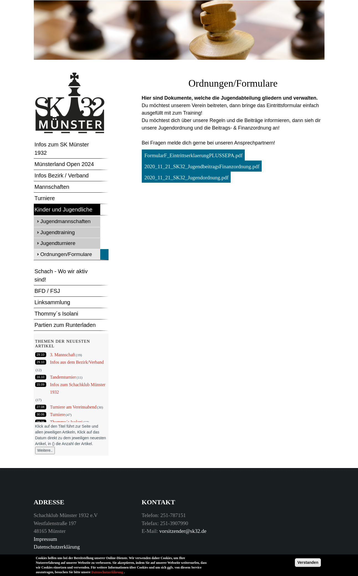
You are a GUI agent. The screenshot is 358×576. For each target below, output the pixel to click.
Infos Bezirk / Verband (62, 175)
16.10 (41, 377)
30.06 (41, 414)
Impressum (45, 539)
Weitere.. (45, 450)
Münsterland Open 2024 (64, 164)
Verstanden (307, 564)
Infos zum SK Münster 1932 (62, 148)
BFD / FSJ (47, 291)
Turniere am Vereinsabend (73, 407)
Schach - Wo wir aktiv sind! (61, 275)
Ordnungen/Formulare (66, 254)
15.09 (41, 384)
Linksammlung (52, 302)
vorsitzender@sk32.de (182, 531)
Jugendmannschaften (65, 221)
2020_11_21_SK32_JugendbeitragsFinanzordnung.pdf (202, 166)
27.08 (41, 407)
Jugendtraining (57, 232)
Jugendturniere (58, 243)
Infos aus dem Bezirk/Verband (77, 362)
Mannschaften (52, 187)
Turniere (45, 198)
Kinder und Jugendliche (63, 209)
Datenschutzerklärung (57, 547)
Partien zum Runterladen (65, 325)
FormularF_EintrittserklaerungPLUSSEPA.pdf (194, 155)
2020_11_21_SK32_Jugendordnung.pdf (187, 177)
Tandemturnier (63, 377)
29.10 (41, 354)
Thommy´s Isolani (56, 314)
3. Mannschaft (63, 354)
